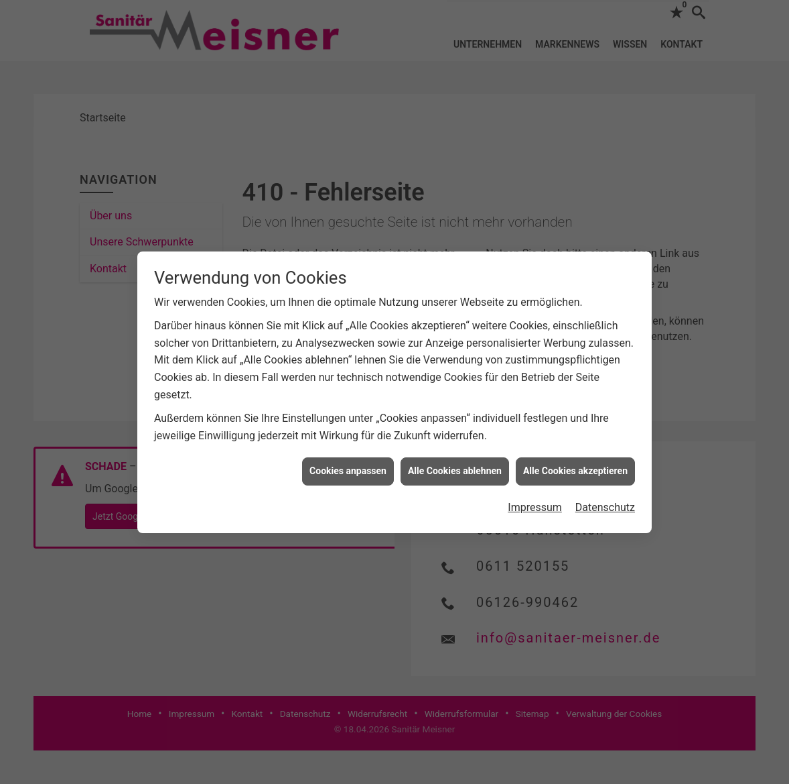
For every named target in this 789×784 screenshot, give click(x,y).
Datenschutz (605, 503)
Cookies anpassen (347, 467)
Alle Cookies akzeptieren (575, 467)
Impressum (535, 503)
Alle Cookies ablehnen (455, 467)
